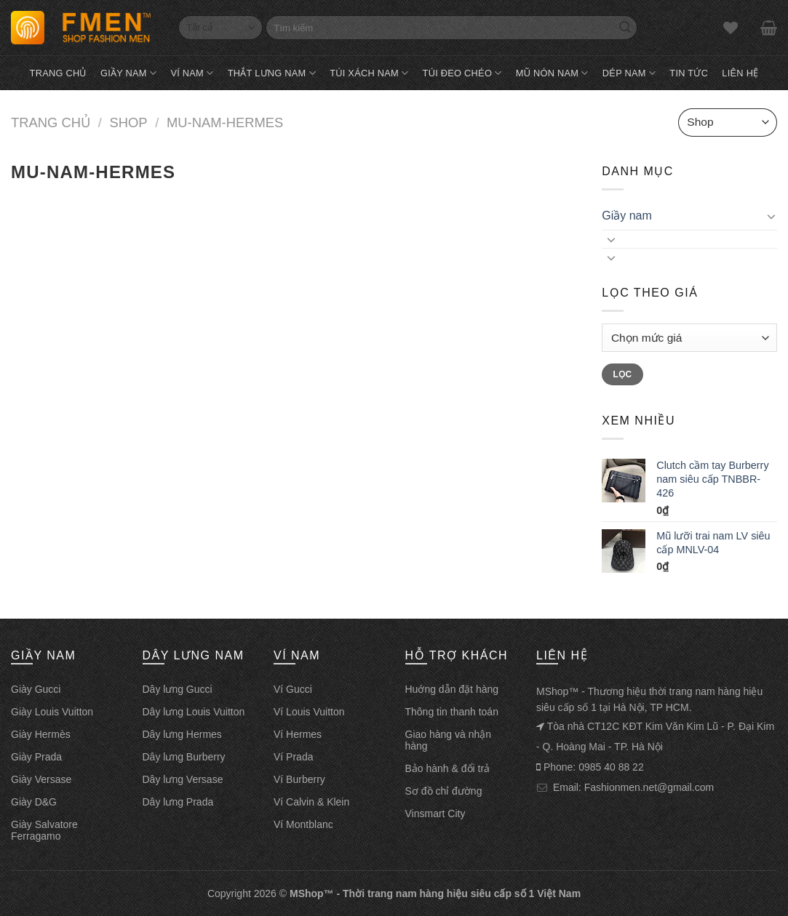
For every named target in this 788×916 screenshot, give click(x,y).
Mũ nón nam (552, 73)
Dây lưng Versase (183, 779)
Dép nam (629, 73)
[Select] (220, 27)
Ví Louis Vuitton (309, 712)
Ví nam (191, 73)
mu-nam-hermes (225, 122)
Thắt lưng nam (272, 73)
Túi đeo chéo (462, 73)
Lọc (622, 374)
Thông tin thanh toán (451, 712)
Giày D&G (34, 802)
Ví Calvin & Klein (311, 802)
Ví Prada (293, 757)
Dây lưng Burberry (184, 757)
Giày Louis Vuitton (52, 712)
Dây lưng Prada (178, 802)
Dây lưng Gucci (177, 689)
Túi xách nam (369, 73)
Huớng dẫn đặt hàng (452, 689)
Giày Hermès (41, 734)
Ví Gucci (293, 689)
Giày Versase (41, 779)
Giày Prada (36, 757)
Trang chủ (58, 73)
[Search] (625, 27)
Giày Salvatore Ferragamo (44, 830)
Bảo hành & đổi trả (447, 768)
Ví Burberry (299, 779)
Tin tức (688, 73)
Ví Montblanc (303, 824)
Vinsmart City (435, 813)
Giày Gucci (35, 689)
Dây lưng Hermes (182, 734)
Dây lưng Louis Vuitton (194, 712)
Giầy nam (128, 73)
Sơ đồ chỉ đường (443, 791)
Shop (128, 122)
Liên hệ (740, 73)
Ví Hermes (298, 734)
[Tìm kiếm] (451, 27)
